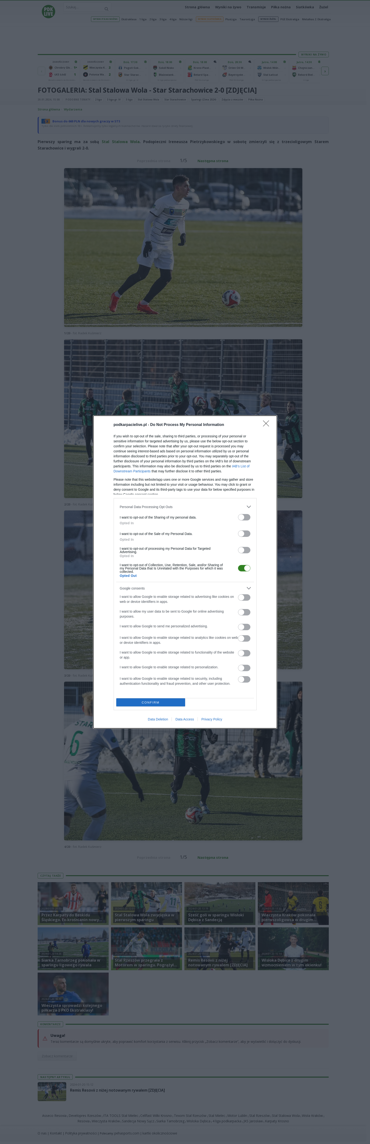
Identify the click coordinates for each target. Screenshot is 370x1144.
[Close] (267, 425)
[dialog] (185, 572)
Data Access (184, 719)
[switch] (244, 517)
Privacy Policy (211, 719)
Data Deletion (158, 719)
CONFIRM (151, 702)
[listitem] (185, 506)
